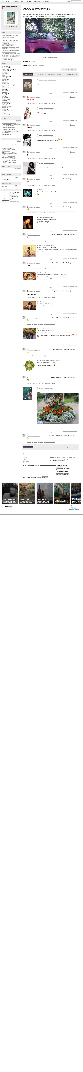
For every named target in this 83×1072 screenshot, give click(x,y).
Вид (68, 1)
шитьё (16, 59)
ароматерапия (5, 102)
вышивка (17, 38)
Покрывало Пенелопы (7, 129)
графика (10, 40)
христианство (6, 59)
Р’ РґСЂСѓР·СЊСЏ (12, 26)
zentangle (4, 113)
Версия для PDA (74, 507)
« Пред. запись (41, 74)
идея (13, 43)
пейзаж (17, 50)
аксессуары (8, 35)
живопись (5, 44)
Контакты (74, 508)
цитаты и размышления (7, 69)
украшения (6, 56)
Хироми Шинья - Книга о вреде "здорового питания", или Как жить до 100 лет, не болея (11, 124)
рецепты (4, 97)
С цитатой (69, 92)
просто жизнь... (5, 66)
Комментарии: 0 (11, 149)
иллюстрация (5, 45)
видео (12, 37)
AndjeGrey (41, 272)
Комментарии (14, 6)
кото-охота (41, 65)
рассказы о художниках (7, 85)
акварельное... (5, 73)
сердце (18, 53)
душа (4, 42)
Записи (3, 6)
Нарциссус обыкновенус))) (9, 127)
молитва (9, 48)
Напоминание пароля (27, 462)
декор (3, 94)
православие (11, 52)
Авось (37, 1)
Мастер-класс (5, 114)
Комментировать (28, 74)
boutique (4, 92)
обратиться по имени (51, 80)
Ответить (65, 92)
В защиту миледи (6, 134)
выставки (4, 87)
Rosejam (41, 108)
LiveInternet (5, 1)
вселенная (4, 107)
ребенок (12, 53)
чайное (3, 104)
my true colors (5, 103)
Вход (22, 1)
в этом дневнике (7, 179)
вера (3, 77)
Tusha (40, 301)
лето (17, 47)
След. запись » (57, 74)
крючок (12, 47)
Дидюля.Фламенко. (7, 148)
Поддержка (66, 1)
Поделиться (73, 69)
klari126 (41, 388)
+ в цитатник (41, 11)
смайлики (37, 465)
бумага (16, 35)
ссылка (53, 81)
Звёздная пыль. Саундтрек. (9, 157)
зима (10, 44)
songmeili (41, 163)
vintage (3, 75)
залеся (40, 328)
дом (14, 40)
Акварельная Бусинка (2, 8)
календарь (6, 47)
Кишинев (4, 83)
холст (11, 58)
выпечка (12, 38)
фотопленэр (17, 56)
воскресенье (5, 38)
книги (3, 100)
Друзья (8, 6)
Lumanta (41, 245)
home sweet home (6, 110)
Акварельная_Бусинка (34, 97)
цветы (13, 60)
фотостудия (5, 58)
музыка (4, 89)
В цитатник (74, 92)
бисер (12, 35)
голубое (4, 86)
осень (8, 50)
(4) (12, 134)
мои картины (5, 70)
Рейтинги (30, 1)
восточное (4, 93)
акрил (3, 35)
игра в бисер (5, 76)
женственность (11, 42)
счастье (29, 65)
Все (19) (19, 141)
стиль (3, 96)
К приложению (17, 168)
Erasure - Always (6, 151)
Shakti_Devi (41, 189)
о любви (4, 79)
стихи (4, 55)
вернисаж (4, 37)
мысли (13, 48)
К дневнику (49, 74)
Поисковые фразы (14, 201)
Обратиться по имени (49, 103)
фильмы (4, 90)
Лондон (4, 109)
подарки (4, 52)
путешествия (5, 99)
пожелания (34, 65)
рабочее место (6, 53)
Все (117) (18, 120)
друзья (17, 40)
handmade (4, 72)
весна (9, 37)
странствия (8, 55)
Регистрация (16, 1)
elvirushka (41, 217)
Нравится (67, 69)
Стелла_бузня (42, 80)
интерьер (11, 45)
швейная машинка (6, 106)
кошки (3, 82)
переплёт (4, 112)
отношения (12, 50)
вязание (4, 40)
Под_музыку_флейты (44, 360)
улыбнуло (12, 56)
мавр (3, 48)
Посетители (12, 199)
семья (15, 53)
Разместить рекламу (74, 509)
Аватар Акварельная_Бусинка (11, 18)
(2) (11, 132)
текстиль (14, 55)
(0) (13, 125)
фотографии (5, 67)
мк (6, 48)
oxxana (40, 135)
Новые (75, 74)
